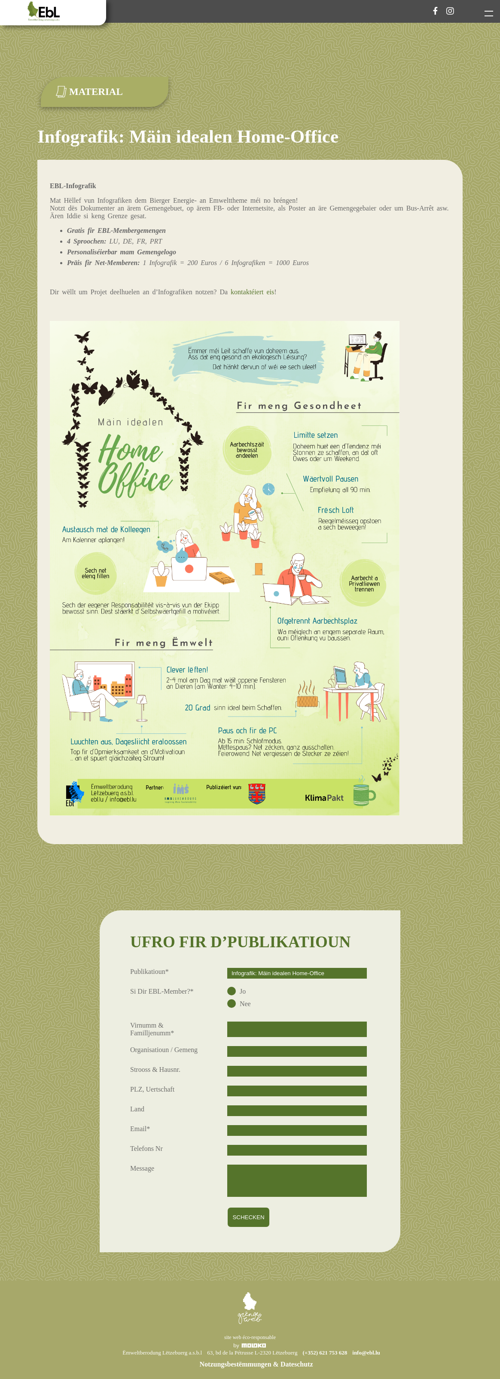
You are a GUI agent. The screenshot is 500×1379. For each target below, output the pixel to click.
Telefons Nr (146, 1148)
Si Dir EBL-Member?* (162, 991)
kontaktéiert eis (252, 292)
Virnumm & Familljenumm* (152, 1029)
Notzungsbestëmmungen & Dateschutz (256, 1364)
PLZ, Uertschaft (152, 1089)
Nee (244, 1003)
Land (137, 1109)
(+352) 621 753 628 (324, 1352)
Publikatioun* (149, 971)
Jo (242, 991)
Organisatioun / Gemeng (164, 1049)
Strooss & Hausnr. (155, 1069)
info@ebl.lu (366, 1352)
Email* (140, 1128)
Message (142, 1168)
